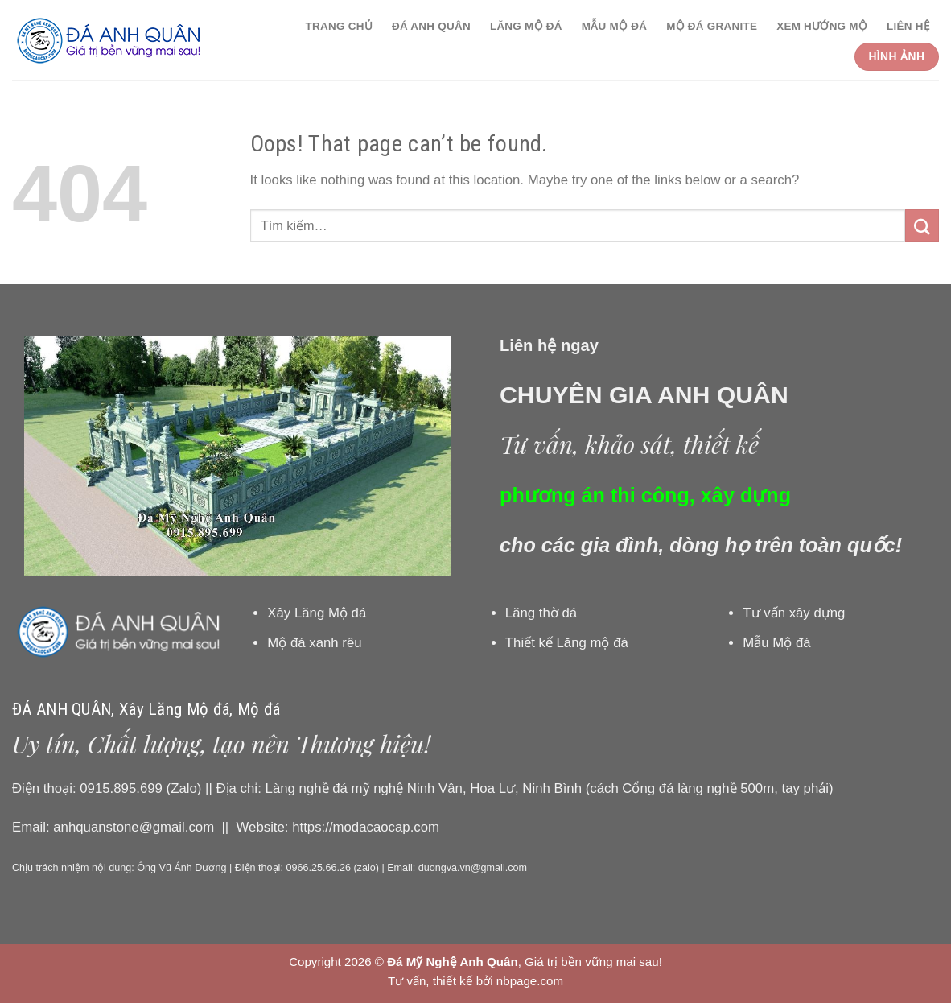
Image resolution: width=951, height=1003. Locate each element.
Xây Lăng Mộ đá (316, 613)
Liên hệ (908, 26)
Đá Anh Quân (431, 26)
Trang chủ (339, 26)
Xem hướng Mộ (821, 26)
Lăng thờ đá (541, 613)
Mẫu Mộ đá (614, 26)
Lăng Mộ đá (526, 26)
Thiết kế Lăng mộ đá (566, 642)
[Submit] (922, 225)
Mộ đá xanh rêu (314, 642)
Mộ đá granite (711, 26)
